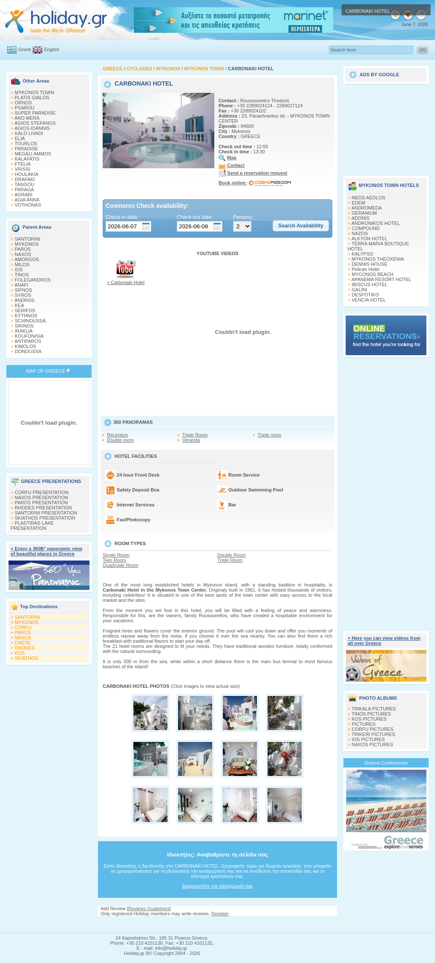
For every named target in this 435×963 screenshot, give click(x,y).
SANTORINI (27, 238)
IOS (19, 269)
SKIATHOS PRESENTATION (45, 517)
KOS (20, 652)
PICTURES (364, 724)
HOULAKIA (27, 174)
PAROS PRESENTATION (41, 502)
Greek (24, 49)
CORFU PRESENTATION (42, 492)
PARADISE (26, 148)
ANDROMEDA (366, 207)
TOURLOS (25, 143)
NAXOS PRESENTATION (42, 497)
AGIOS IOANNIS (32, 128)
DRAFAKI (25, 179)
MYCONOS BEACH (373, 274)
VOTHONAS (28, 204)
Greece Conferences (386, 762)
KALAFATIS (27, 158)
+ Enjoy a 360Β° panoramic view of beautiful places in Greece (46, 551)
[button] (301, 225)
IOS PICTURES (368, 739)
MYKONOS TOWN (35, 92)
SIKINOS (24, 325)
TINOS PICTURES (371, 713)
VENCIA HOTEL (369, 299)
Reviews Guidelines (149, 908)
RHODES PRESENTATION (43, 507)
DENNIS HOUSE (370, 264)
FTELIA (23, 164)
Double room (120, 440)
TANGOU (24, 184)
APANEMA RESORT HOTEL (381, 279)
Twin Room (114, 560)
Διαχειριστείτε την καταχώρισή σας (217, 885)
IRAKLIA (24, 330)
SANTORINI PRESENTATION (46, 512)
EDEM (359, 202)
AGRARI (23, 194)
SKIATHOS (26, 658)
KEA (19, 305)
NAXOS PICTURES (372, 744)
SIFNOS (23, 290)
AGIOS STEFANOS (35, 123)
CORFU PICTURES (373, 729)
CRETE (23, 642)
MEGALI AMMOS (33, 153)
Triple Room (195, 434)
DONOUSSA (28, 351)
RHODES (25, 647)
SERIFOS (25, 310)
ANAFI (21, 284)
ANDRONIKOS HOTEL (375, 223)
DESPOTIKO (365, 294)
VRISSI (22, 169)
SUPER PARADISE (35, 112)
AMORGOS (26, 259)
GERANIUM (364, 213)
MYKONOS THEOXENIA (378, 259)
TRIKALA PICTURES (373, 708)
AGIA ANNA (27, 199)
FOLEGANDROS (33, 279)
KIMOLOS (25, 346)
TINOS (21, 274)
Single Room (116, 555)
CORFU (23, 627)
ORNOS (23, 102)
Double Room (231, 555)
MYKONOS (27, 244)
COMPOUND (366, 228)
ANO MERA (27, 118)
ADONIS (360, 218)
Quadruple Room (120, 565)
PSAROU (25, 107)
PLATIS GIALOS (32, 97)
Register (219, 913)
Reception (117, 434)
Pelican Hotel (366, 269)
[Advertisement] (218, 924)
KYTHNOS (26, 315)
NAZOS (360, 233)
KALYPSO (363, 253)
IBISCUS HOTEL (370, 284)
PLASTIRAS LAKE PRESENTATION (32, 525)
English (51, 49)
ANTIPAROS (27, 341)
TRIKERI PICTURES (373, 734)
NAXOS (23, 254)
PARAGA (24, 189)
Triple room (269, 434)
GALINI (359, 289)
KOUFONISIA (29, 336)
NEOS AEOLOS (369, 197)
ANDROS (24, 300)
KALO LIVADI (29, 133)
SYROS (23, 295)
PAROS (23, 249)
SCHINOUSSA (30, 320)
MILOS (22, 264)
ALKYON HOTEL (369, 238)
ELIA (20, 138)
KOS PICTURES (369, 719)
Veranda (191, 440)
